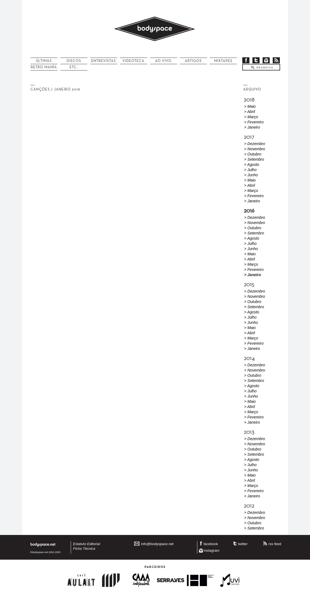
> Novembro (254, 149)
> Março (251, 117)
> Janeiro (252, 127)
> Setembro (254, 159)
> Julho (250, 170)
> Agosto (251, 164)
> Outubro (252, 154)
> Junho (251, 175)
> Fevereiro (254, 122)
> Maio (250, 106)
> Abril (249, 111)
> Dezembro (254, 143)
